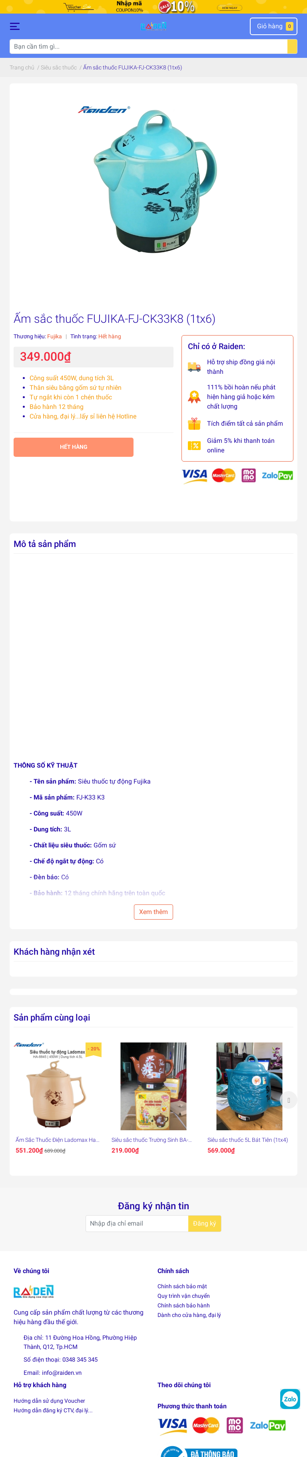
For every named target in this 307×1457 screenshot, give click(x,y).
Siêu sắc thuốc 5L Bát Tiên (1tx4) (247, 1140)
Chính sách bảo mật (182, 1286)
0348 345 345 (80, 1359)
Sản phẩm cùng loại (52, 1017)
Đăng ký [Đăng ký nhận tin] (204, 1223)
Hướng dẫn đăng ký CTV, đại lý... (53, 1410)
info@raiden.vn (62, 1372)
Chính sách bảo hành (183, 1305)
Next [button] (288, 1100)
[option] (58, 1100)
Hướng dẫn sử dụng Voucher (49, 1401)
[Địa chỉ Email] (153, 1224)
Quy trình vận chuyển (183, 1296)
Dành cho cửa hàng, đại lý (189, 1315)
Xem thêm (153, 912)
